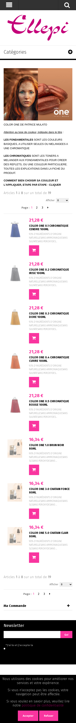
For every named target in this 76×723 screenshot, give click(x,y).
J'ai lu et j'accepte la (37, 645)
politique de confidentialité (43, 705)
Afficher (50, 200)
